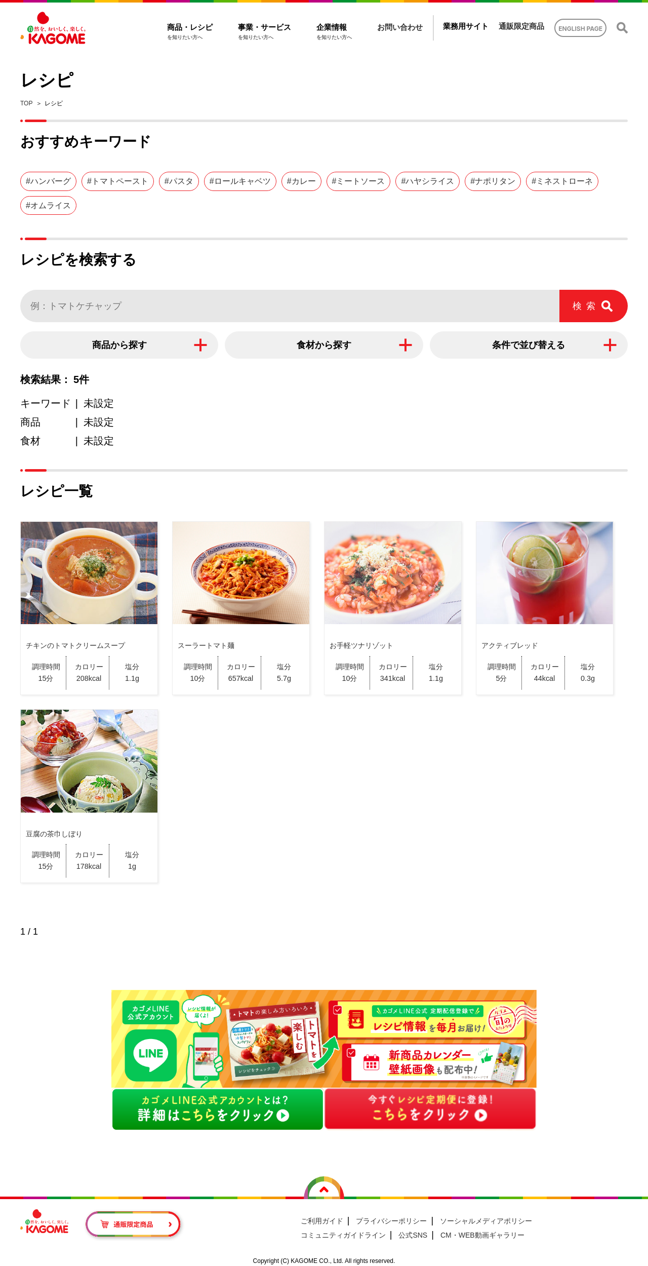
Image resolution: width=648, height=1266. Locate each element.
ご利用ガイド (322, 1221)
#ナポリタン (492, 181)
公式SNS (412, 1235)
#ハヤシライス (427, 181)
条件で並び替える (528, 345)
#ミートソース (358, 181)
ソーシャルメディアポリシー (486, 1221)
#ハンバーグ (48, 181)
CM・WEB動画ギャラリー (482, 1235)
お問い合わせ (400, 27)
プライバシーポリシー (391, 1221)
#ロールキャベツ (240, 181)
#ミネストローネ (562, 181)
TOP (26, 103)
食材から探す (324, 345)
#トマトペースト (117, 181)
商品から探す (119, 345)
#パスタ (179, 181)
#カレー (301, 181)
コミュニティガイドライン (343, 1235)
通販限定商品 (521, 26)
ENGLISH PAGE (580, 28)
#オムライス (48, 205)
